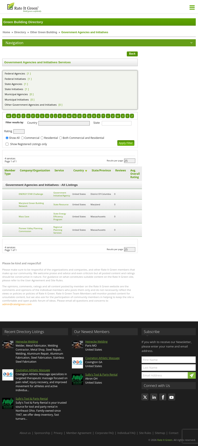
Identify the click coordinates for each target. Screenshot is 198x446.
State (96, 123)
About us (25, 433)
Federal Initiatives (15, 78)
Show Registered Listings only (28, 144)
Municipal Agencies (16, 94)
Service (59, 170)
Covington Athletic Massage (33, 370)
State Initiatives (14, 89)
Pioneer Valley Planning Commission (30, 230)
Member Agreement (79, 433)
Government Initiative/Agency (61, 194)
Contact (173, 433)
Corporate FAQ (104, 433)
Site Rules (145, 433)
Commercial (31, 138)
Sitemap (160, 433)
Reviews (120, 170)
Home (6, 32)
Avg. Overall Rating (135, 174)
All (8, 116)
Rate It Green (164, 440)
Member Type (9, 172)
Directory (20, 32)
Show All (14, 138)
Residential (51, 138)
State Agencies (13, 84)
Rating (8, 131)
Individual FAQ (126, 433)
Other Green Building (43, 32)
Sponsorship (42, 433)
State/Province (101, 170)
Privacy (58, 433)
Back (132, 53)
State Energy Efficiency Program (59, 216)
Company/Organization (35, 170)
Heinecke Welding (27, 341)
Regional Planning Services (57, 230)
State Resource (61, 204)
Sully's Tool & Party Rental (32, 399)
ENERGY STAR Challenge (31, 194)
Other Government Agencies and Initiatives (31, 104)
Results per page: (115, 160)
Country (32, 123)
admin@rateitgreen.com (17, 304)
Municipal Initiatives (17, 99)
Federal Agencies (15, 73)
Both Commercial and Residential (83, 138)
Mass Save (24, 216)
